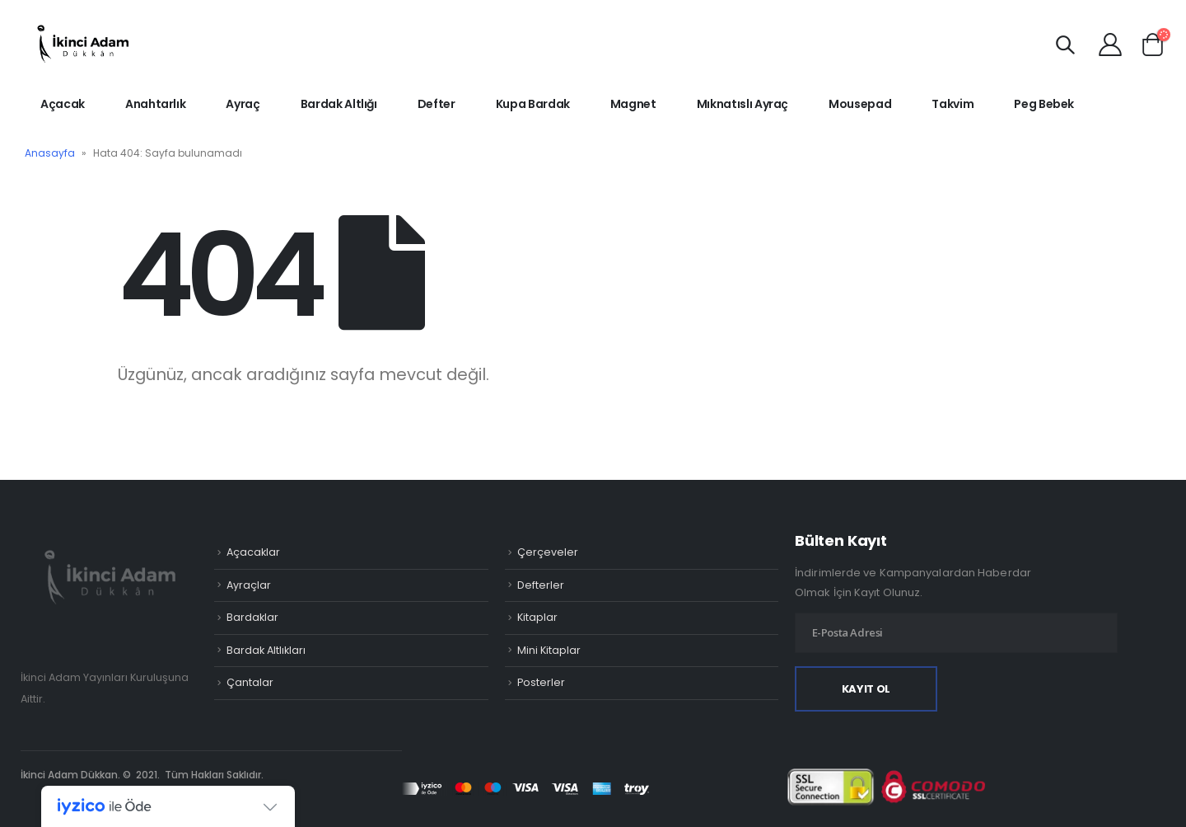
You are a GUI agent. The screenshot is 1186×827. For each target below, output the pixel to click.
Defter (436, 104)
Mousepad (860, 104)
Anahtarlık (155, 104)
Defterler (540, 585)
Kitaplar (537, 617)
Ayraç (242, 104)
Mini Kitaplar (549, 650)
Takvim (953, 104)
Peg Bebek (1044, 104)
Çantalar (249, 682)
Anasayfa (50, 153)
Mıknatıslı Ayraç (742, 104)
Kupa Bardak (533, 104)
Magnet (633, 104)
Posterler (541, 682)
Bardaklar (252, 617)
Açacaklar (253, 552)
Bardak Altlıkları (266, 650)
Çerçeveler (547, 552)
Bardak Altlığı (339, 104)
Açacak (62, 104)
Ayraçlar (248, 585)
